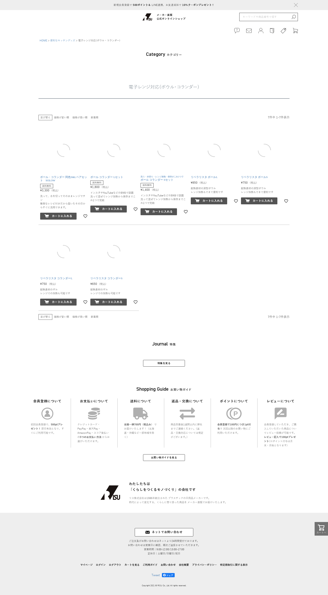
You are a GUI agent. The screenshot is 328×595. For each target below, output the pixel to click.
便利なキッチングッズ (62, 40)
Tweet (155, 575)
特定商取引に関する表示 (234, 564)
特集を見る (164, 363)
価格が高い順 (79, 117)
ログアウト (115, 564)
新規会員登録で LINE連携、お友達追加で (164, 5)
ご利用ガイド (150, 564)
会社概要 (184, 564)
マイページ (86, 564)
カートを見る (132, 564)
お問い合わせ (168, 564)
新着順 (94, 117)
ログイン (101, 564)
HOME (43, 40)
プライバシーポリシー (204, 564)
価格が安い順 (61, 117)
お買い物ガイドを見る (164, 457)
